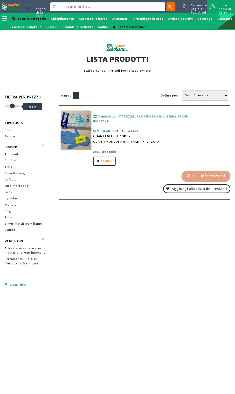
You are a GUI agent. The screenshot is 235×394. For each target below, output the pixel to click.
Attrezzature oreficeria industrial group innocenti (25, 250)
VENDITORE (14, 241)
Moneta (11, 204)
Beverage (205, 18)
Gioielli (52, 27)
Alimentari (120, 18)
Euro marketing (17, 185)
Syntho (10, 230)
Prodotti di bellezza (77, 27)
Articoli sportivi (180, 18)
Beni (8, 130)
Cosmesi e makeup (26, 27)
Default (10, 179)
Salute (103, 27)
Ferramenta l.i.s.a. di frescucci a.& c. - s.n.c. (22, 261)
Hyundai (11, 198)
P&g (8, 211)
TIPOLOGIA (14, 123)
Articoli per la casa (148, 18)
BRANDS (11, 147)
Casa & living (15, 173)
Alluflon (11, 160)
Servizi (10, 136)
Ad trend (11, 154)
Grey (8, 192)
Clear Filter (17, 284)
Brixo (9, 166)
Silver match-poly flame (23, 223)
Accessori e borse (93, 18)
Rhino (9, 217)
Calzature (224, 18)
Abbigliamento (62, 18)
